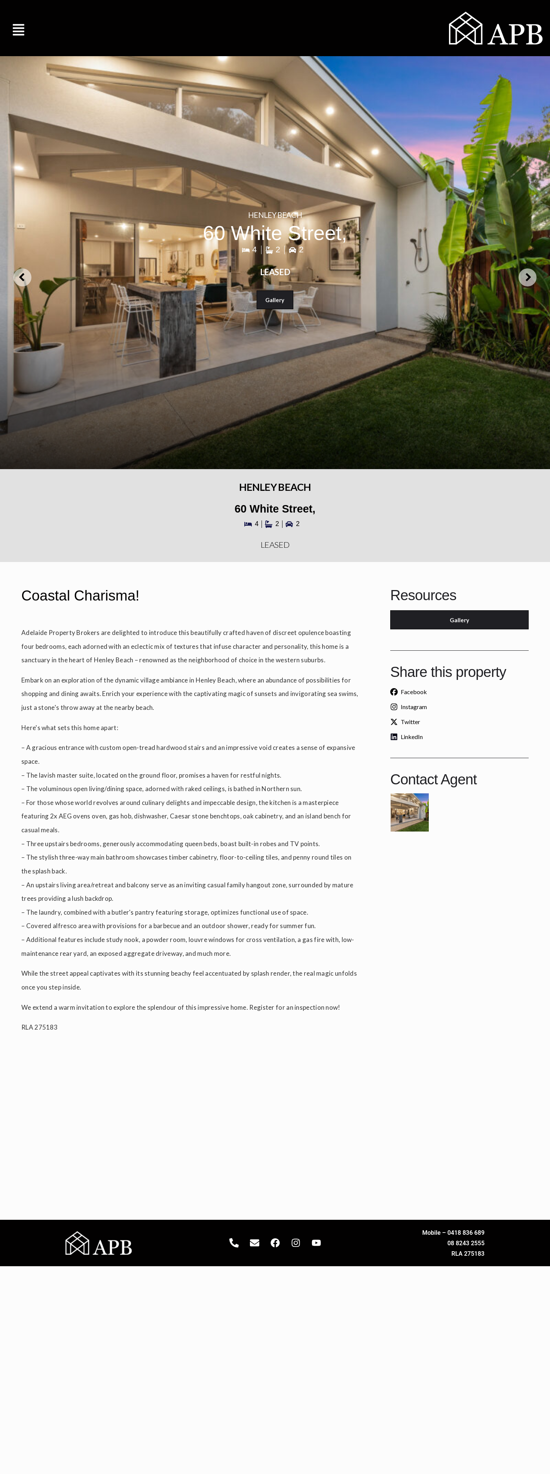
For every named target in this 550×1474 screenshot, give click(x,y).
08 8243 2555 (466, 1243)
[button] (18, 28)
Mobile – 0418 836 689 (453, 1232)
